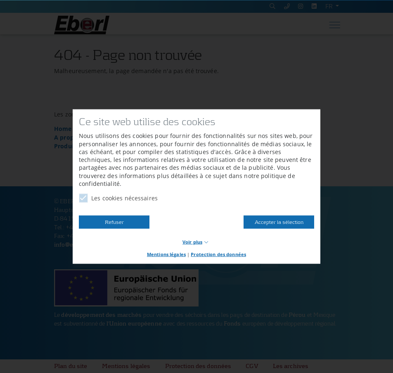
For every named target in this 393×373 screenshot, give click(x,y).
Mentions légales (166, 254)
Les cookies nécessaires (118, 198)
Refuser (114, 222)
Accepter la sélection (279, 222)
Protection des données (218, 254)
